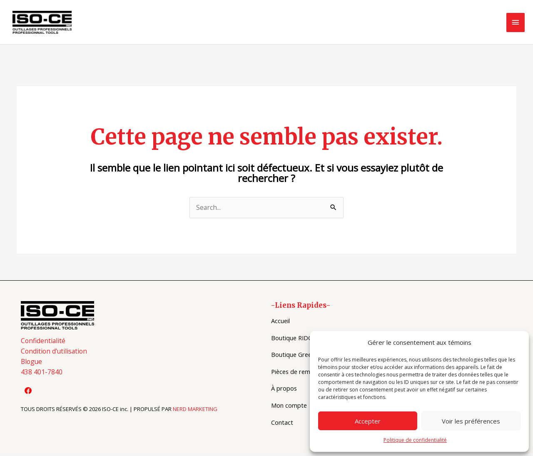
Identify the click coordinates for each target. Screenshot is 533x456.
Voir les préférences (471, 421)
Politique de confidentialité (415, 440)
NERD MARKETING (195, 411)
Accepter (368, 421)
